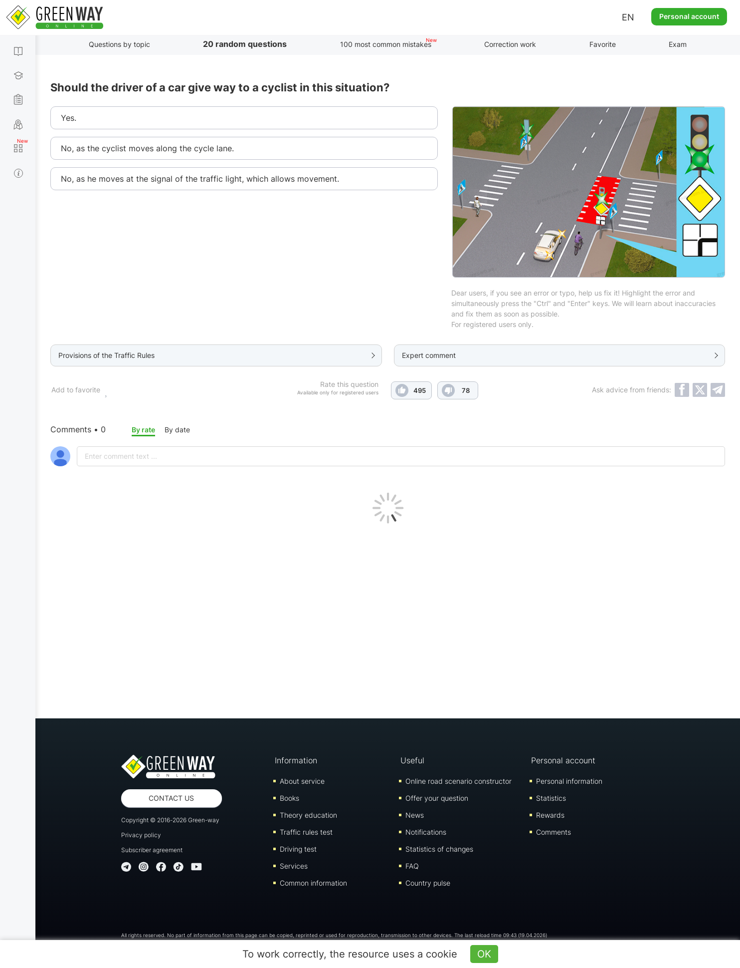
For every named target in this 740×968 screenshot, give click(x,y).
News (414, 815)
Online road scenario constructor (458, 781)
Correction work (510, 44)
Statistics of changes (439, 849)
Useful (412, 760)
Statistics (551, 798)
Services (294, 866)
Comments (553, 832)
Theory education (308, 815)
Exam (678, 44)
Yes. (68, 118)
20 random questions (245, 44)
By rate (143, 429)
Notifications (425, 832)
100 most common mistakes (385, 44)
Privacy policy (141, 835)
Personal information (569, 781)
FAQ (412, 866)
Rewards (550, 815)
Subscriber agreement (152, 850)
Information (296, 760)
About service (302, 781)
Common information (313, 883)
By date (177, 429)
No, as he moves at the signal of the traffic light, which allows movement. (200, 179)
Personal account (689, 16)
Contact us (171, 798)
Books (289, 798)
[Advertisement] (388, 618)
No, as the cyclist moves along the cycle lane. (147, 148)
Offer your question (436, 798)
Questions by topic (119, 44)
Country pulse (427, 883)
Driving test (298, 849)
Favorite (602, 44)
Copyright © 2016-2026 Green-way (170, 820)
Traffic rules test (306, 832)
